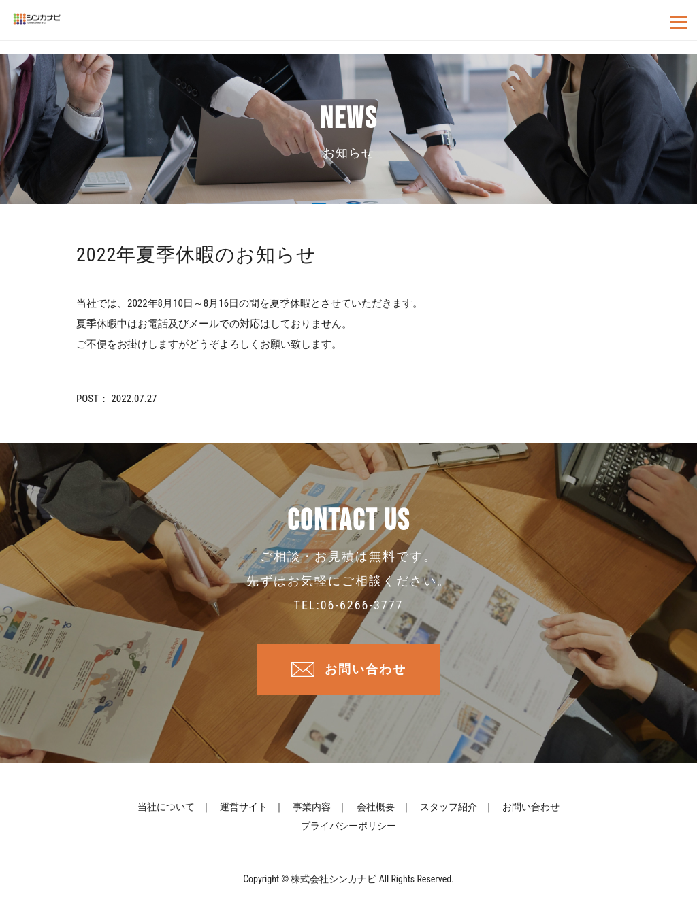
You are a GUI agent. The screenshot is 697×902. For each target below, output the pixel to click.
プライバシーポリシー (348, 825)
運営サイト (244, 806)
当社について (166, 806)
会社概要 (376, 806)
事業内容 (312, 806)
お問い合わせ (365, 669)
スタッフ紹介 (448, 806)
